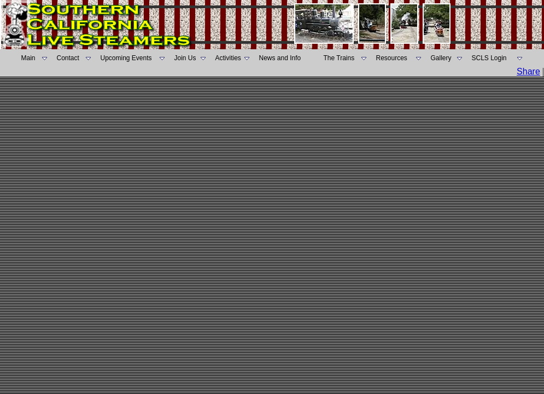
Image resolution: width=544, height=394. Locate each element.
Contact (68, 58)
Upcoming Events (126, 58)
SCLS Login (489, 58)
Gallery (441, 58)
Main (28, 58)
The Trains (339, 58)
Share (528, 71)
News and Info (280, 58)
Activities (228, 58)
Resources (391, 58)
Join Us (185, 58)
